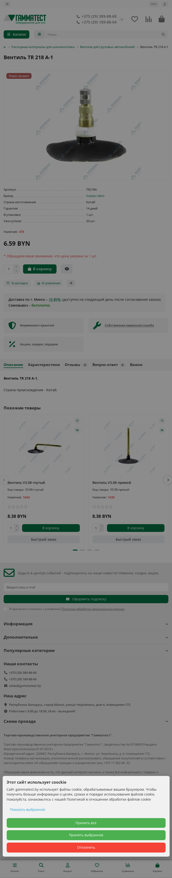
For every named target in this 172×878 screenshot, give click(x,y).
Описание (13, 364)
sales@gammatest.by (25, 685)
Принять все (86, 823)
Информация (86, 623)
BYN (153, 4)
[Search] (107, 34)
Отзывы (76, 364)
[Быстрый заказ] (67, 269)
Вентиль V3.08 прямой (111, 482)
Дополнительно (86, 637)
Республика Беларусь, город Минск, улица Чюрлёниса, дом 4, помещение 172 (69, 704)
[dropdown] (7, 4)
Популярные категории (86, 650)
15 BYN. (55, 299)
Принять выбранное (86, 835)
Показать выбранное (27, 809)
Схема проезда (86, 721)
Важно (136, 364)
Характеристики (44, 364)
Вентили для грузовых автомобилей (107, 47)
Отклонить (86, 847)
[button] (4, 480)
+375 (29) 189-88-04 (96, 22)
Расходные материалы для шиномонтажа (42, 47)
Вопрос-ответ (108, 364)
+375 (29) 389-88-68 (96, 16)
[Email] (86, 587)
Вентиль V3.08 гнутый (26, 482)
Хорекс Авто (95, 196)
